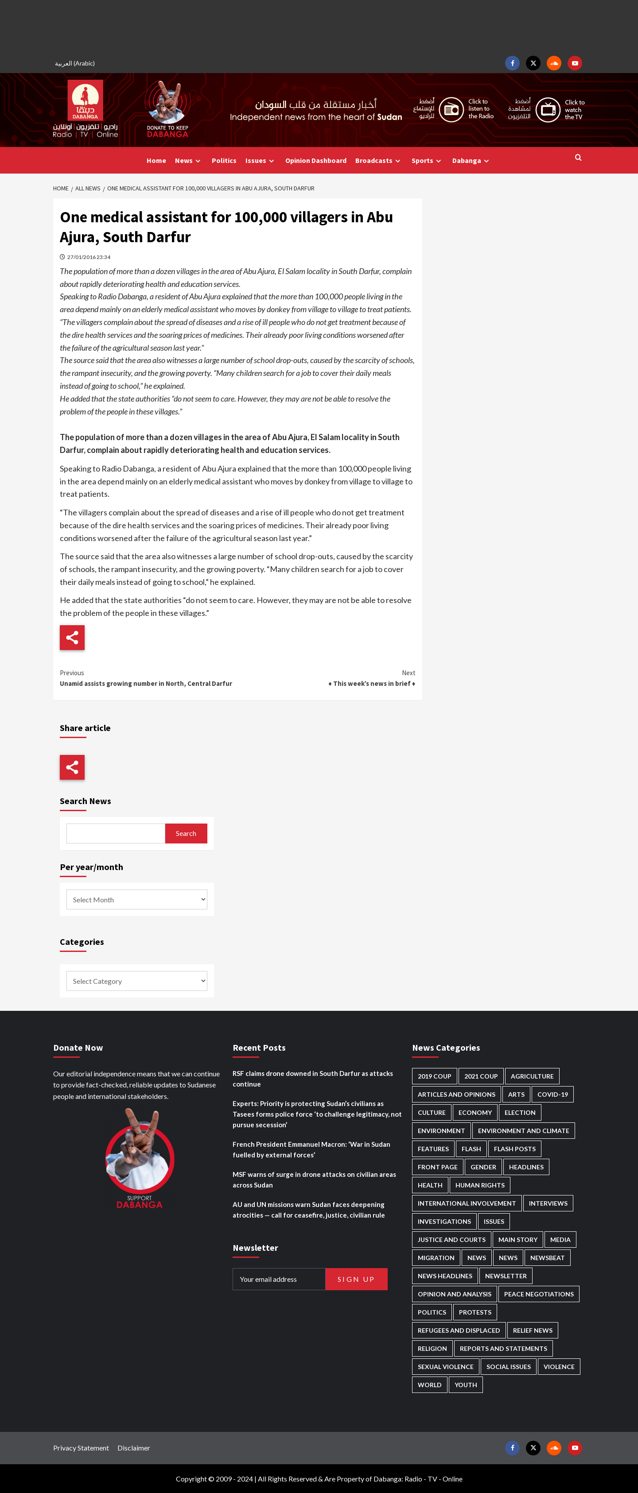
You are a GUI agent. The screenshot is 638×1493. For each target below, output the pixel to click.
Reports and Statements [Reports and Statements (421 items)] (503, 1348)
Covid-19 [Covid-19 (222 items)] (552, 1094)
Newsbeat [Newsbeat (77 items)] (547, 1257)
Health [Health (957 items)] (430, 1185)
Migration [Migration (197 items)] (436, 1257)
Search (186, 833)
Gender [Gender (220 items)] (483, 1167)
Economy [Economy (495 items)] (475, 1112)
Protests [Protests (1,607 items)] (475, 1312)
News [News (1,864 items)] (508, 1257)
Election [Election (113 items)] (520, 1112)
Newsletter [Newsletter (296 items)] (506, 1276)
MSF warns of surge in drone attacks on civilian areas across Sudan (314, 1179)
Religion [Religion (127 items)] (432, 1348)
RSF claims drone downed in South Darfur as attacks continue (313, 1078)
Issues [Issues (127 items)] (494, 1221)
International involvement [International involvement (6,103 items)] (467, 1203)
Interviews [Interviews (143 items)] (548, 1203)
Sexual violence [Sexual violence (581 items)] (446, 1366)
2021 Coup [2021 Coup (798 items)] (481, 1076)
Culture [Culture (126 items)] (432, 1112)
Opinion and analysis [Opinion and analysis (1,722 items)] (454, 1294)
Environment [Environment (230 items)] (441, 1130)
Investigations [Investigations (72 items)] (444, 1221)
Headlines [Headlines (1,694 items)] (526, 1167)
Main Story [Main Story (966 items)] (517, 1239)
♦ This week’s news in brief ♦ (326, 678)
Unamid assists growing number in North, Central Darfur (148, 678)
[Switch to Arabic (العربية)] (76, 63)
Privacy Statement (81, 1447)
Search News (85, 800)
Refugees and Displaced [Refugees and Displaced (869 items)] (459, 1330)
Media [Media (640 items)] (560, 1239)
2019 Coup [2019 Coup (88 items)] (434, 1076)
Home (156, 160)
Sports (427, 160)
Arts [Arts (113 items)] (516, 1094)
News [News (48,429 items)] (476, 1257)
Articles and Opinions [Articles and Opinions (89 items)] (456, 1094)
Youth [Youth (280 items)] (466, 1385)
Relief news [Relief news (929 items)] (532, 1330)
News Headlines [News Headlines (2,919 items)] (445, 1276)
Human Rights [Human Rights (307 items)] (480, 1185)
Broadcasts (379, 160)
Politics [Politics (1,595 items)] (432, 1312)
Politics (224, 160)
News (189, 160)
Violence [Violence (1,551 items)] (559, 1366)
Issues (260, 160)
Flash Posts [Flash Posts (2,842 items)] (515, 1149)
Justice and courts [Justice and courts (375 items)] (452, 1239)
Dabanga (471, 160)
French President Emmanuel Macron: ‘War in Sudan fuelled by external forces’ (311, 1149)
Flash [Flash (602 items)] (471, 1149)
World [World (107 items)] (430, 1385)
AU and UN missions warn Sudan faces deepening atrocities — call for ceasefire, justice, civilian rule (309, 1209)
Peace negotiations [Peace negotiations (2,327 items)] (539, 1294)
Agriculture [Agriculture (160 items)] (532, 1076)
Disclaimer (133, 1447)
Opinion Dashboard (315, 160)
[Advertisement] (319, 26)
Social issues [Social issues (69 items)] (508, 1366)
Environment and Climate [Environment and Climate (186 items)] (523, 1130)
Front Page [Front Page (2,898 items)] (438, 1167)
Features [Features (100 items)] (433, 1149)
